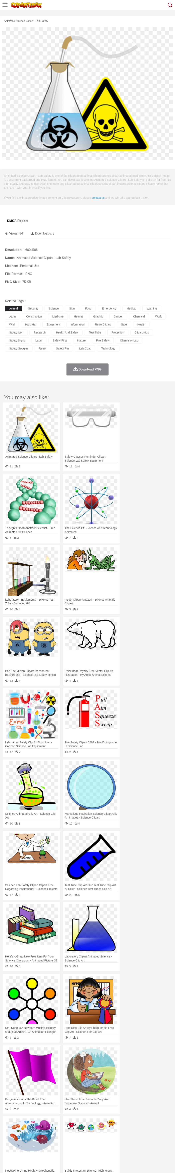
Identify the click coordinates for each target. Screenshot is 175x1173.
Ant (19, 1129)
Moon (129, 1123)
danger (118, 316)
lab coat (85, 348)
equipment (53, 324)
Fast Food (60, 1147)
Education (88, 1141)
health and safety (67, 332)
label (38, 340)
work (158, 316)
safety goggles (18, 348)
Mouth (158, 1135)
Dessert (40, 1147)
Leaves (40, 1123)
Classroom (53, 1141)
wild (12, 324)
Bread (165, 1147)
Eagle (94, 1129)
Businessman (69, 1135)
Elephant (104, 1129)
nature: (9, 1123)
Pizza (147, 1147)
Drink (50, 1147)
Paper (158, 1141)
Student (21, 1141)
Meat (79, 1147)
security (33, 308)
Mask (20, 1135)
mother (55, 1135)
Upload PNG (74, 1164)
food (88, 308)
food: (8, 1147)
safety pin (62, 348)
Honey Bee (133, 1129)
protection (118, 332)
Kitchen (127, 1147)
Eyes (98, 1135)
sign (72, 308)
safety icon (16, 332)
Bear (25, 1129)
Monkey (162, 1129)
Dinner (137, 1147)
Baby (28, 1135)
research (40, 332)
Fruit (71, 1147)
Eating (155, 1147)
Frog (122, 1129)
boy (140, 1135)
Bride (36, 1135)
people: (9, 1135)
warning (152, 308)
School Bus (103, 1141)
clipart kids (142, 332)
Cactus (51, 1123)
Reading (66, 1141)
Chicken (60, 1129)
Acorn (20, 1123)
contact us (98, 197)
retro (42, 348)
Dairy (30, 1147)
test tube (95, 332)
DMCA (59, 1164)
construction (34, 316)
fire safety (103, 340)
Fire (78, 1123)
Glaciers (96, 1123)
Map (114, 1141)
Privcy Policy (32, 1164)
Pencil (77, 1141)
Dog (77, 1129)
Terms (18, 1164)
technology (108, 348)
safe (124, 324)
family (45, 1135)
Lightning (118, 1123)
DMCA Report (17, 221)
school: (9, 1141)
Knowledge (125, 1141)
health (141, 324)
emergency (109, 308)
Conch (60, 1123)
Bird (33, 1129)
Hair (126, 1135)
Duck (85, 1129)
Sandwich (90, 1147)
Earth (70, 1123)
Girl (133, 1135)
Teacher (32, 1141)
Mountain (150, 1123)
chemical (139, 316)
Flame (86, 1123)
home (118, 1135)
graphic (98, 316)
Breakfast (20, 1147)
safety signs (17, 340)
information (77, 324)
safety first (60, 340)
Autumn (30, 1123)
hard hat (30, 324)
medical (131, 308)
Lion (153, 1129)
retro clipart (103, 324)
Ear (91, 1135)
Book (42, 1141)
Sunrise (138, 1123)
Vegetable (115, 1147)
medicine (57, 316)
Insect (145, 1129)
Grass (107, 1123)
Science (148, 1141)
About (7, 1164)
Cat (52, 1129)
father (148, 1135)
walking (108, 1135)
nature (81, 340)
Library (137, 1141)
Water (161, 1123)
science (54, 308)
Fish (114, 1129)
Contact (47, 1164)
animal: (9, 1129)
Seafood (102, 1147)
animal (13, 308)
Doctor (82, 1135)
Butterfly (42, 1129)
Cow (70, 1129)
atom (12, 316)
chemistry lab (129, 340)
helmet (78, 316)
